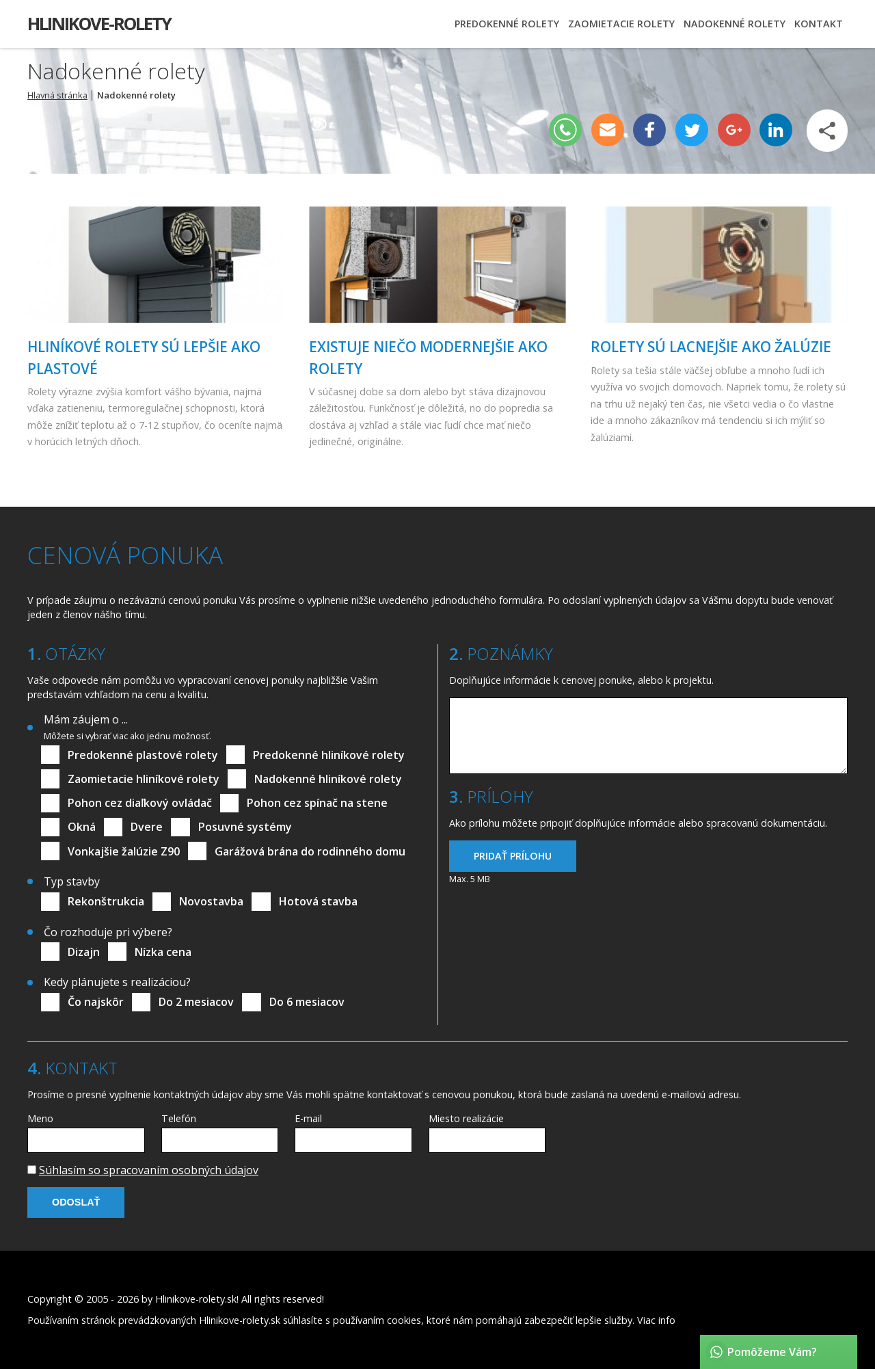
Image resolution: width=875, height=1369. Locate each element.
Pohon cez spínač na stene (317, 802)
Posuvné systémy (245, 826)
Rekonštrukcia (106, 901)
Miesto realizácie (466, 1118)
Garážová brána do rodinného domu (310, 851)
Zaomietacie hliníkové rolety (143, 778)
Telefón (178, 1118)
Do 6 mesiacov (307, 1001)
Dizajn (84, 951)
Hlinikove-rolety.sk (196, 1298)
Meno (40, 1118)
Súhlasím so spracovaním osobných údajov (148, 1170)
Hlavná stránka (57, 95)
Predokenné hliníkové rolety (329, 754)
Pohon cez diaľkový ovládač (140, 802)
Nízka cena (163, 951)
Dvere (147, 826)
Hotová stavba (318, 901)
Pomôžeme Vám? (772, 1351)
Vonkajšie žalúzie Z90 (124, 851)
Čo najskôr (96, 1001)
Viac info (656, 1320)
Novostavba (211, 901)
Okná (82, 826)
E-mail (308, 1118)
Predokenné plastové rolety (143, 754)
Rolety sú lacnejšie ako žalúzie (711, 346)
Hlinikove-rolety (99, 24)
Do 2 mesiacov (196, 1001)
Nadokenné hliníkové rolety (328, 778)
